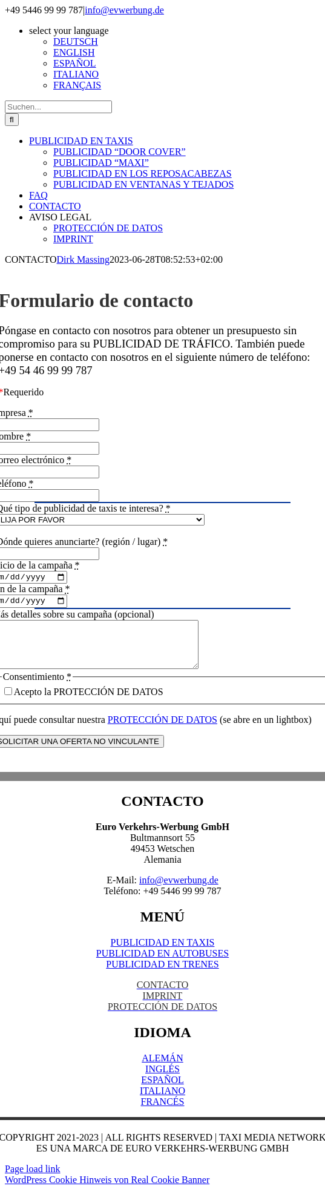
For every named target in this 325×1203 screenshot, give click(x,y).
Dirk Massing (83, 259)
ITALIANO (162, 1103)
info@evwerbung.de (124, 10)
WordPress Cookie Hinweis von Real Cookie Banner (107, 1192)
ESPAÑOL (162, 1092)
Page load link (33, 1181)
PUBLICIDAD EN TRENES (162, 977)
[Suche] (12, 119)
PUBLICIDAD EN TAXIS (163, 955)
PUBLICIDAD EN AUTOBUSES (162, 966)
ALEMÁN (162, 1071)
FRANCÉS (162, 1114)
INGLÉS (162, 1081)
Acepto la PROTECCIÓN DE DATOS (88, 704)
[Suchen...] (58, 107)
